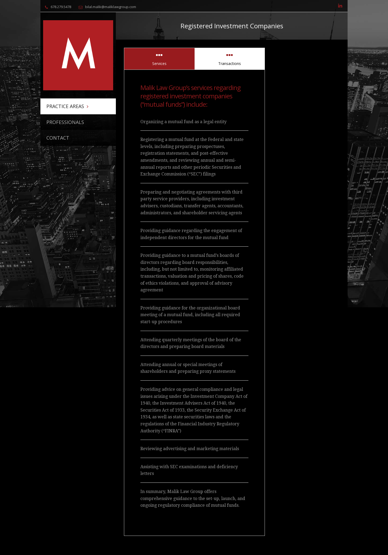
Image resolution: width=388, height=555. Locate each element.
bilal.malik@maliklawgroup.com (110, 6)
